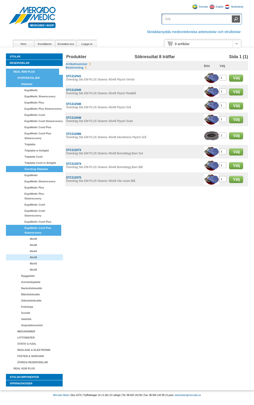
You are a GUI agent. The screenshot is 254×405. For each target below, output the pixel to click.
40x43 (33, 263)
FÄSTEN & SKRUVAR (30, 356)
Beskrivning (74, 67)
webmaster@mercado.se (187, 395)
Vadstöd (26, 319)
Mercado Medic (61, 395)
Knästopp (27, 306)
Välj (236, 78)
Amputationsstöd (31, 325)
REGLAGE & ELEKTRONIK (34, 349)
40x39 (33, 269)
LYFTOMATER (26, 337)
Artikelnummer (77, 64)
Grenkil (25, 312)
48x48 (33, 238)
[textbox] (197, 19)
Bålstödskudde (30, 294)
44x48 (33, 245)
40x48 (33, 257)
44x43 (33, 251)
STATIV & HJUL (26, 343)
